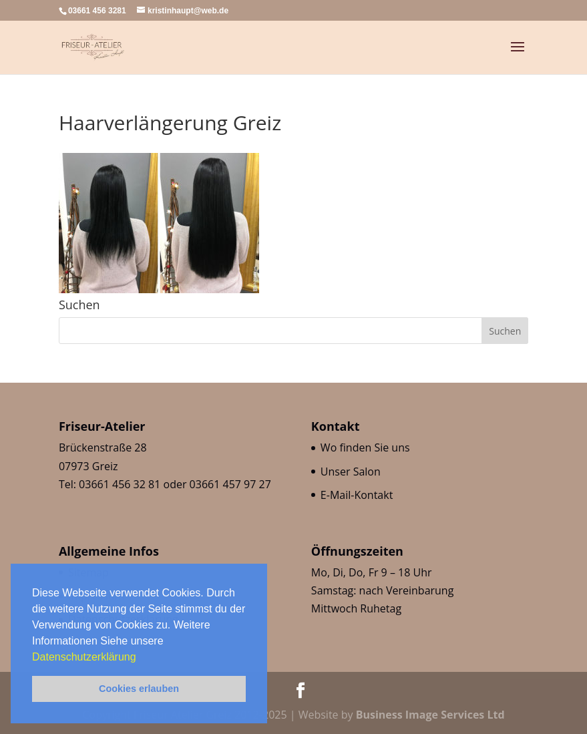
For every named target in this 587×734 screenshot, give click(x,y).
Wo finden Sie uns (365, 447)
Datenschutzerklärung (85, 657)
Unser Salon (351, 471)
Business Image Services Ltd (430, 714)
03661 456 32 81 (119, 484)
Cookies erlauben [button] (139, 688)
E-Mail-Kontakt (357, 495)
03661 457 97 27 (230, 484)
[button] (141, 658)
